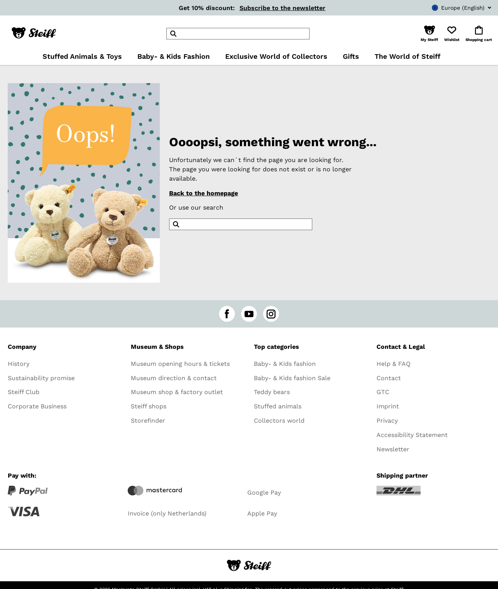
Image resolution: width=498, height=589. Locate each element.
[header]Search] (238, 33)
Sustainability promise (41, 378)
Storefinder (148, 420)
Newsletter (392, 449)
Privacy (387, 420)
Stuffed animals (277, 406)
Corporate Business (37, 406)
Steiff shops (148, 406)
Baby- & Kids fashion (285, 363)
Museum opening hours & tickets (180, 363)
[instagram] (271, 314)
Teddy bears (272, 392)
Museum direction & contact (174, 378)
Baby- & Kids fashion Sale (292, 378)
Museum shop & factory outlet (177, 392)
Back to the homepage (203, 193)
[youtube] (249, 314)
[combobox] (450, 8)
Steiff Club (23, 392)
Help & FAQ (393, 363)
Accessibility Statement (412, 435)
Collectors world (279, 420)
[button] (429, 34)
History (18, 363)
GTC (382, 392)
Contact (388, 378)
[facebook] (227, 314)
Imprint (387, 406)
